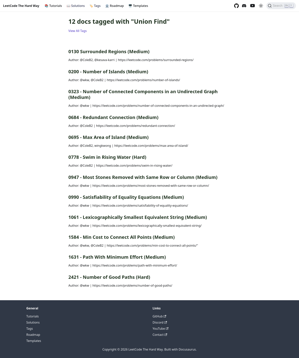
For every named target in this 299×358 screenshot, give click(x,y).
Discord (160, 322)
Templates (138, 5)
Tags (95, 5)
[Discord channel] (244, 6)
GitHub (159, 316)
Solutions (76, 5)
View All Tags (77, 31)
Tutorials (53, 5)
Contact (160, 335)
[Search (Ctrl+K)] (281, 5)
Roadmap (114, 5)
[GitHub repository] (236, 6)
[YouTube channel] (252, 6)
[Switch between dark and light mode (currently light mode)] (261, 6)
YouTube (161, 328)
